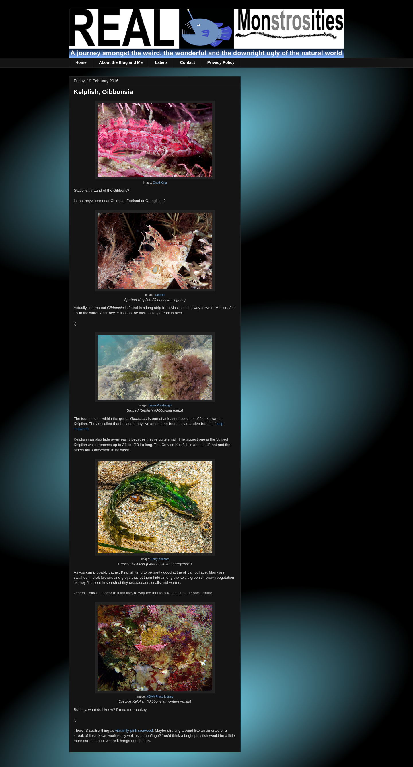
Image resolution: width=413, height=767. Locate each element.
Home (81, 62)
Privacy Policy (221, 62)
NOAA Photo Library (160, 696)
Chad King (160, 182)
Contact (187, 62)
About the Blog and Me (121, 62)
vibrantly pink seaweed (134, 730)
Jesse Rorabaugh (160, 405)
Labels (161, 62)
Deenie (160, 294)
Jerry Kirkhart (160, 559)
